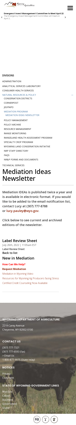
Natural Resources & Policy (19, 94)
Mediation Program (16, 111)
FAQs (6, 155)
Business (7, 399)
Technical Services (13, 165)
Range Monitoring (15, 133)
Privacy (6, 373)
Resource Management (17, 128)
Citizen (6, 395)
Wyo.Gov (7, 391)
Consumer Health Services (18, 90)
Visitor (6, 408)
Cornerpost (11, 102)
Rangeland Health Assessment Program (28, 137)
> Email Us (8, 355)
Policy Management (16, 120)
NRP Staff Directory (16, 150)
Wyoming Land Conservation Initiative (27, 146)
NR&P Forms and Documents (21, 159)
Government (9, 404)
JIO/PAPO (8, 107)
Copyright (8, 377)
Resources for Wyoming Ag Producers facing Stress (30, 278)
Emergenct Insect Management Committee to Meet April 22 (33, 13)
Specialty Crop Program (18, 142)
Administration (11, 81)
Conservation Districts (18, 98)
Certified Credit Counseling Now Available (25, 283)
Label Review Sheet (13, 249)
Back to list (9, 253)
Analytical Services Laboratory (21, 86)
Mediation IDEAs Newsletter (22, 115)
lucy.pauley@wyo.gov (22, 211)
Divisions (8, 75)
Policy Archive (12, 124)
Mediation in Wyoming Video (17, 273)
